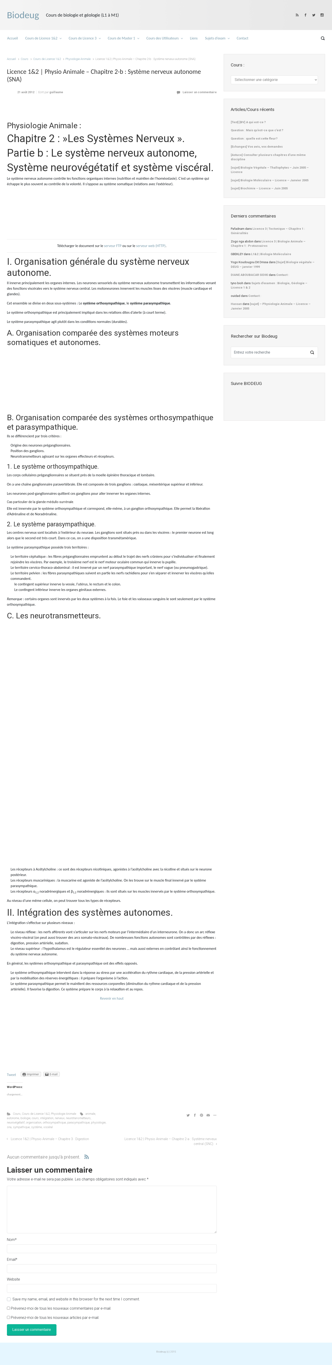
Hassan (236, 304)
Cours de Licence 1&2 (47, 59)
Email (12, 1259)
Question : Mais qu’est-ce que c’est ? (257, 130)
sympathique (21, 1127)
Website (13, 1279)
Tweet (11, 1075)
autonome (13, 1118)
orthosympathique (54, 1122)
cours (35, 1118)
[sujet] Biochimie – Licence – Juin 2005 (259, 188)
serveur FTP (113, 246)
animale (90, 1113)
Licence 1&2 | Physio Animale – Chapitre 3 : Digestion (50, 1139)
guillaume (56, 92)
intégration (46, 1118)
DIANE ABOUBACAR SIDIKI (249, 275)
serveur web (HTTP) (151, 246)
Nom (12, 1239)
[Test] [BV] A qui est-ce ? (248, 122)
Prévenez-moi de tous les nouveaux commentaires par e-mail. (61, 1308)
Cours (24, 59)
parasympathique (78, 1122)
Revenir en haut (112, 998)
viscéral (48, 1127)
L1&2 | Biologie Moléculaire (271, 254)
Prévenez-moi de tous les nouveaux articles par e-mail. (55, 1317)
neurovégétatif (16, 1122)
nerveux (60, 1118)
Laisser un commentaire (200, 92)
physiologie (98, 1122)
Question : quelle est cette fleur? (254, 138)
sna (9, 1127)
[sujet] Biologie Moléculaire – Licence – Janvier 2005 (269, 180)
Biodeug (23, 15)
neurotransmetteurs (78, 1118)
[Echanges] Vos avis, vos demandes (257, 146)
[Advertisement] (112, 110)
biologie (25, 1118)
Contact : (282, 275)
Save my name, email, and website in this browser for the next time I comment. (76, 1299)
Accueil (11, 59)
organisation (34, 1122)
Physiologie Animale (78, 59)
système (36, 1127)
